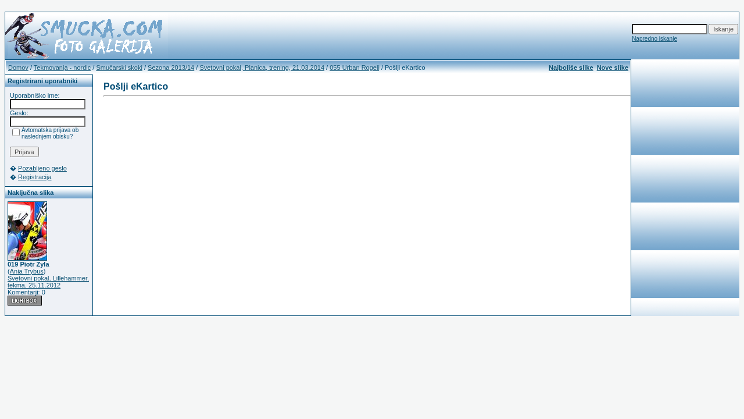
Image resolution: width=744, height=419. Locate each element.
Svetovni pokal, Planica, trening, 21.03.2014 (261, 67)
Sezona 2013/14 (171, 67)
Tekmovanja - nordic (62, 67)
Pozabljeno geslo (42, 168)
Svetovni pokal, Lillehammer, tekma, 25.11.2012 (48, 282)
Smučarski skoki (119, 67)
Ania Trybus (27, 271)
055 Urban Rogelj (355, 67)
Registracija (34, 176)
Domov (18, 67)
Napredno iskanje (654, 38)
